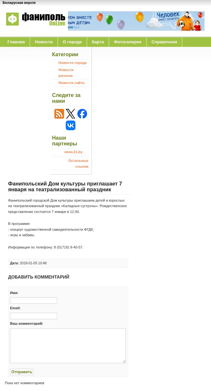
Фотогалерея (127, 41)
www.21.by (73, 152)
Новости (44, 41)
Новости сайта (71, 83)
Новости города (73, 63)
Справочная (164, 41)
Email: (15, 308)
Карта (98, 41)
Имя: (14, 293)
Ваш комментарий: (26, 323)
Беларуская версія (19, 3)
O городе (72, 41)
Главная (16, 41)
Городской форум (26, 51)
